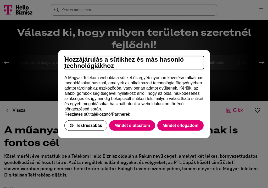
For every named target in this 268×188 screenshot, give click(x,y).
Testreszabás (86, 125)
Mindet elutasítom (132, 125)
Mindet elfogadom (180, 125)
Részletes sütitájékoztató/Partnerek (97, 114)
